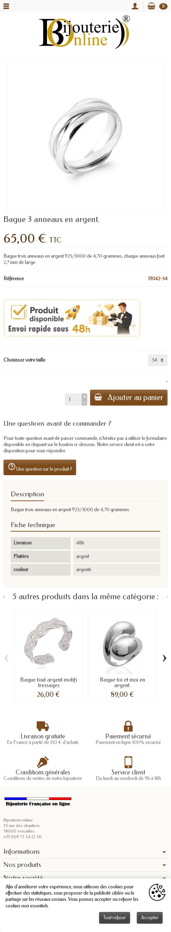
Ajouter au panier (128, 397)
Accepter (150, 918)
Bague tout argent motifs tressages (48, 682)
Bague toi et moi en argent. (122, 682)
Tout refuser (114, 918)
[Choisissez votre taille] (158, 360)
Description (27, 494)
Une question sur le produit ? (40, 467)
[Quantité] (73, 399)
